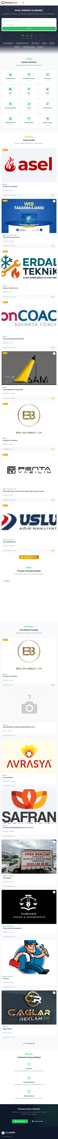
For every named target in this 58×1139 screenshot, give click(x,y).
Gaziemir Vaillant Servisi (10, 288)
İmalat (40, 47)
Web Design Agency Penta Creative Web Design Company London (23, 491)
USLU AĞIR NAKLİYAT (9, 542)
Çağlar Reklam (7, 1029)
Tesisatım (6, 978)
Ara (29, 28)
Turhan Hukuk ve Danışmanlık (12, 928)
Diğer (44, 43)
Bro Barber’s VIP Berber (10, 440)
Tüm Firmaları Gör (29, 1043)
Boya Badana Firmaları (22, 43)
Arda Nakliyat (7, 878)
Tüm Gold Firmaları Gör (29, 557)
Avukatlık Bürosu (8, 43)
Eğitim (18, 47)
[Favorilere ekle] (54, 150)
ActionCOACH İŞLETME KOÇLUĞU (13, 339)
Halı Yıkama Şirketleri (29, 47)
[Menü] (23, 2)
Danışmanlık (35, 43)
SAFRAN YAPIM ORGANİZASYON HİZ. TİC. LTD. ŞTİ (18, 827)
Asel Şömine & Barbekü (10, 186)
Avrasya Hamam (8, 777)
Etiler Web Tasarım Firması (11, 237)
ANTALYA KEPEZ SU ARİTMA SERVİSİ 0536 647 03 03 (19, 727)
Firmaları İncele (37, 1121)
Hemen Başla (20, 1121)
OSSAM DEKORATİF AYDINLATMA (13, 389)
